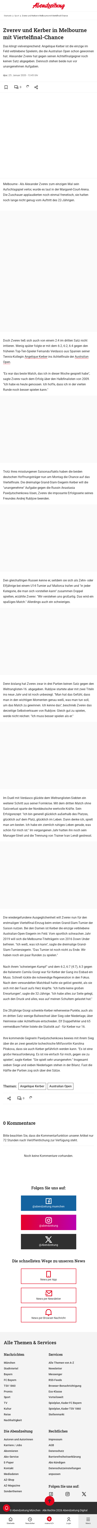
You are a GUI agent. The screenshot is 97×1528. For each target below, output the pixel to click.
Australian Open (60, 1086)
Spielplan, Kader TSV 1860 (65, 1408)
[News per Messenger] (48, 1276)
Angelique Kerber (36, 356)
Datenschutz (56, 1450)
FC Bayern (10, 1380)
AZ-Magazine (12, 1485)
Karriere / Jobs (13, 1445)
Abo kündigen (57, 1462)
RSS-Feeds (55, 1380)
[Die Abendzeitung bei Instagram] (48, 1222)
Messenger (55, 1374)
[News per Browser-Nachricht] (48, 1314)
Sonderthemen (13, 1491)
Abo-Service (11, 1456)
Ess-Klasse (55, 1391)
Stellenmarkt (56, 1414)
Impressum (55, 1439)
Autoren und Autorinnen (18, 1439)
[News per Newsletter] (48, 1295)
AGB (51, 1445)
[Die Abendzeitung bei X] (48, 1241)
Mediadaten (11, 1474)
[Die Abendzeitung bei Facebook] (48, 1203)
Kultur (7, 1408)
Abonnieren (11, 1450)
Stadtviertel (11, 1368)
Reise (7, 1414)
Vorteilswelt (56, 1397)
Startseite (8, 16)
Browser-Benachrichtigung (65, 1385)
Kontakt (8, 1468)
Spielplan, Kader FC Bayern (65, 1402)
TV (5, 1402)
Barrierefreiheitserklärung (65, 1456)
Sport (16, 16)
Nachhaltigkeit (13, 1420)
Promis (8, 1391)
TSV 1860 (10, 1385)
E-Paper (9, 1462)
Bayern (8, 1374)
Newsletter (55, 1368)
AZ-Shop (9, 1479)
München (9, 1362)
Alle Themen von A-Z (61, 1362)
